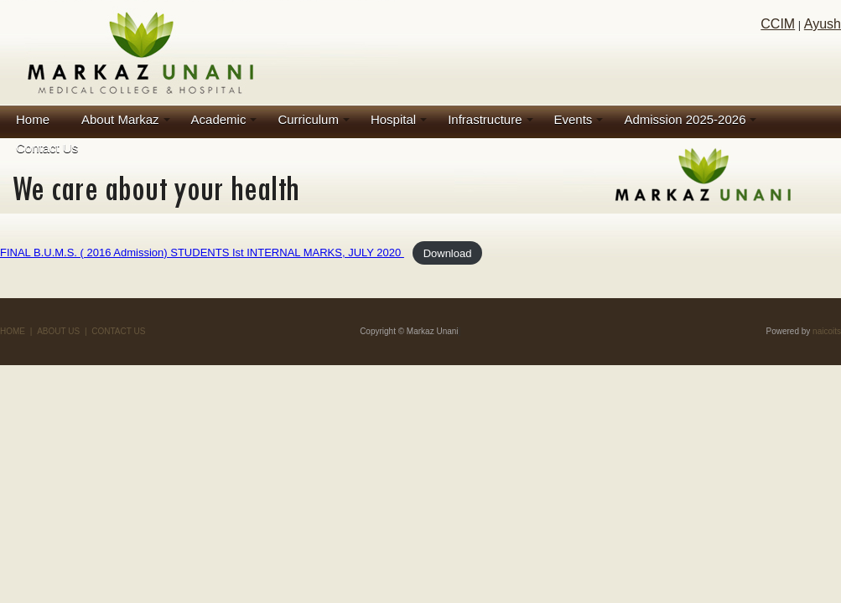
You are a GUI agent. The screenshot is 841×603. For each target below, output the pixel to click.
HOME (12, 331)
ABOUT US (58, 331)
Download (447, 252)
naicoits (826, 331)
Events (573, 119)
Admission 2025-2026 (684, 119)
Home (32, 119)
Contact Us (47, 148)
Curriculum (308, 119)
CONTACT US (118, 331)
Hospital (393, 119)
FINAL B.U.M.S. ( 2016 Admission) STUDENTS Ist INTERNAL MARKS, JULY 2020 (202, 252)
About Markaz (120, 119)
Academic (219, 119)
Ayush (822, 24)
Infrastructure (485, 119)
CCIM (778, 24)
